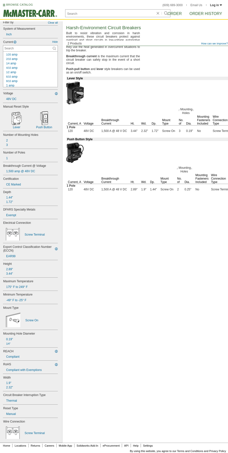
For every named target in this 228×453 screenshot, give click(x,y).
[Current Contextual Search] (30, 48)
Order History (205, 14)
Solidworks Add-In (87, 445)
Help (136, 445)
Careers (49, 445)
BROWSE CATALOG (19, 4)
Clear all (53, 22)
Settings (148, 445)
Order (174, 14)
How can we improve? (214, 43)
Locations (20, 445)
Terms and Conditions (190, 451)
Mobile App (65, 445)
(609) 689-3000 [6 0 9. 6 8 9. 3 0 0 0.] (173, 5)
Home (6, 445)
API (126, 445)
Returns (35, 445)
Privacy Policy (217, 451)
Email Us (196, 5)
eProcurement (111, 445)
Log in (216, 5)
